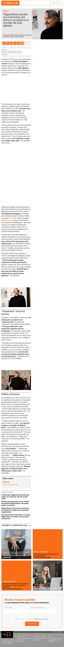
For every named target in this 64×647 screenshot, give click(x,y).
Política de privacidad (21, 640)
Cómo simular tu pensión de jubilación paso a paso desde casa (46, 587)
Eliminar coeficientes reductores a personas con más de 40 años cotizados (16, 585)
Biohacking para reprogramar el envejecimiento (47, 555)
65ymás (4, 49)
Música (6, 11)
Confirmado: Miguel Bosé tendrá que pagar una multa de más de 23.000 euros (15, 497)
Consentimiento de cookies (55, 640)
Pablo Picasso (6, 220)
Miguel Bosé (14, 59)
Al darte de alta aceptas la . (32, 619)
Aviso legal (21, 636)
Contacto (36, 640)
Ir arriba (58, 632)
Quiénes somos (6, 643)
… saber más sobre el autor (10, 484)
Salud (5, 550)
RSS (49, 636)
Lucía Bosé (13, 218)
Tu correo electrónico (37, 608)
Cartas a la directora (41, 552)
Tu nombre (8, 608)
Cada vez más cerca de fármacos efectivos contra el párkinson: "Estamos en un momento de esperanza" (15, 554)
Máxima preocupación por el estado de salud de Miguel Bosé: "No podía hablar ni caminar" (15, 503)
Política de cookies (39, 636)
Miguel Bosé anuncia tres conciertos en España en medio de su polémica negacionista (15, 510)
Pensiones (38, 583)
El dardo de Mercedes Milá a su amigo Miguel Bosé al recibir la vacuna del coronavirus (15, 517)
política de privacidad (42, 619)
